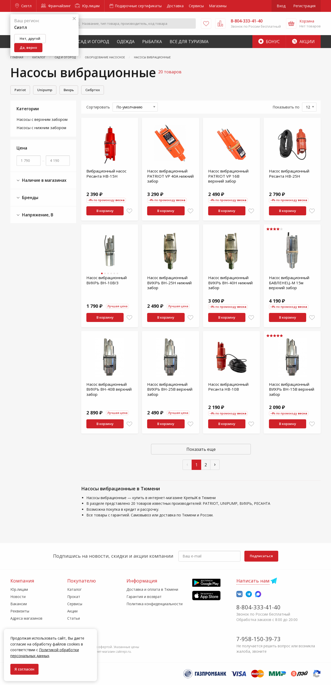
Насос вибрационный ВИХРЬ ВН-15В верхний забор (291, 389)
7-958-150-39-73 (258, 639)
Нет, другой (30, 38)
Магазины (218, 5)
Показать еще (201, 449)
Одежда (125, 41)
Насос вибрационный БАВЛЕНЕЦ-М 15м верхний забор (289, 282)
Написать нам (252, 581)
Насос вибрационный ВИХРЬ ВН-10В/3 (106, 280)
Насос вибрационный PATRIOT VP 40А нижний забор (170, 176)
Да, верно (28, 47)
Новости (18, 596)
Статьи (73, 618)
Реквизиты (19, 611)
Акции (303, 41)
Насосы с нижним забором (41, 127)
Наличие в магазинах (41, 180)
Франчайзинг (56, 5)
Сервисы (196, 5)
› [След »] (215, 464)
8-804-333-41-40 (258, 607)
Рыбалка (152, 41)
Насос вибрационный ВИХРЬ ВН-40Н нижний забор (230, 282)
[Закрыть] (74, 18)
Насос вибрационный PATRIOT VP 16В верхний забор (228, 176)
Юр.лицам (87, 5)
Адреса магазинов (26, 618)
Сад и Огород (93, 41)
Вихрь (69, 90)
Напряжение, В (35, 215)
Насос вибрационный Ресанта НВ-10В (228, 387)
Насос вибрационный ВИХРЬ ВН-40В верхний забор (109, 389)
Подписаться (261, 556)
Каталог (74, 589)
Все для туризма (189, 41)
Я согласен (24, 669)
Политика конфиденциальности (154, 603)
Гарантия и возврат (144, 596)
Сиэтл (23, 5)
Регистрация (304, 5)
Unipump (44, 90)
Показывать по (286, 107)
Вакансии (18, 603)
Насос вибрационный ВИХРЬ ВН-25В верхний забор (169, 389)
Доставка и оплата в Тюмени (152, 589)
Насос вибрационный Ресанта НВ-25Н (289, 173)
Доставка (175, 5)
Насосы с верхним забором (42, 119)
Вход (281, 5)
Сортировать (98, 107)
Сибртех (92, 90)
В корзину (105, 210)
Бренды (27, 197)
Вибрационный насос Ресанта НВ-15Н (106, 173)
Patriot (20, 90)
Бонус (269, 41)
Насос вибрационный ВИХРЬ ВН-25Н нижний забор (169, 282)
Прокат (73, 596)
